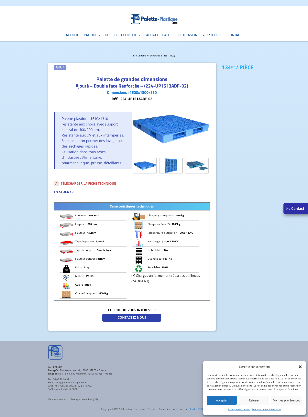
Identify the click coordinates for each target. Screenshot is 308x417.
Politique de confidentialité (266, 409)
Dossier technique (121, 36)
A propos (211, 36)
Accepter (222, 400)
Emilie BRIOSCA (198, 409)
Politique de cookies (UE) (84, 399)
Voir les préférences (286, 400)
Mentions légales (57, 399)
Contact (235, 36)
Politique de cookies (239, 409)
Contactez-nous (132, 317)
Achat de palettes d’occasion (171, 36)
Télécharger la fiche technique (88, 183)
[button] (300, 367)
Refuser (254, 400)
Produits (92, 36)
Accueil (72, 36)
